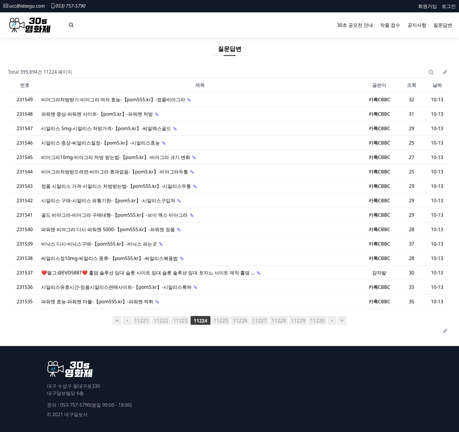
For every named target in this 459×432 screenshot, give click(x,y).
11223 (180, 320)
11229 (298, 320)
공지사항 (416, 25)
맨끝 (342, 320)
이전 (126, 320)
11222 (161, 320)
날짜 (437, 85)
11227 (259, 320)
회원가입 (427, 6)
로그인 (449, 6)
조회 (411, 85)
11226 (240, 320)
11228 (278, 320)
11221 (141, 320)
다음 (332, 320)
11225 (220, 320)
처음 (116, 320)
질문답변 (442, 25)
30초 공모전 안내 (355, 25)
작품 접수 (390, 25)
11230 (317, 320)
